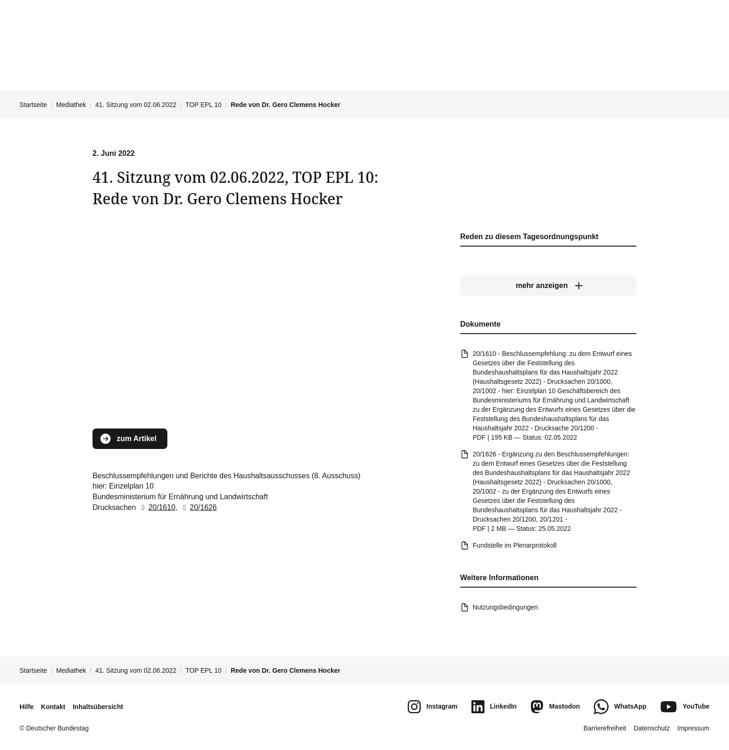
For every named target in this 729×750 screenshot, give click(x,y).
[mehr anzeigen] (548, 286)
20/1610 (156, 507)
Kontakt (53, 706)
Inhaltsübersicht (98, 706)
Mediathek (71, 104)
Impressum (693, 728)
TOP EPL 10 (204, 104)
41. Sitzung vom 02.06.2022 (135, 104)
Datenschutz (652, 728)
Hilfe (26, 706)
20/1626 (198, 507)
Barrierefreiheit (604, 728)
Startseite (33, 104)
